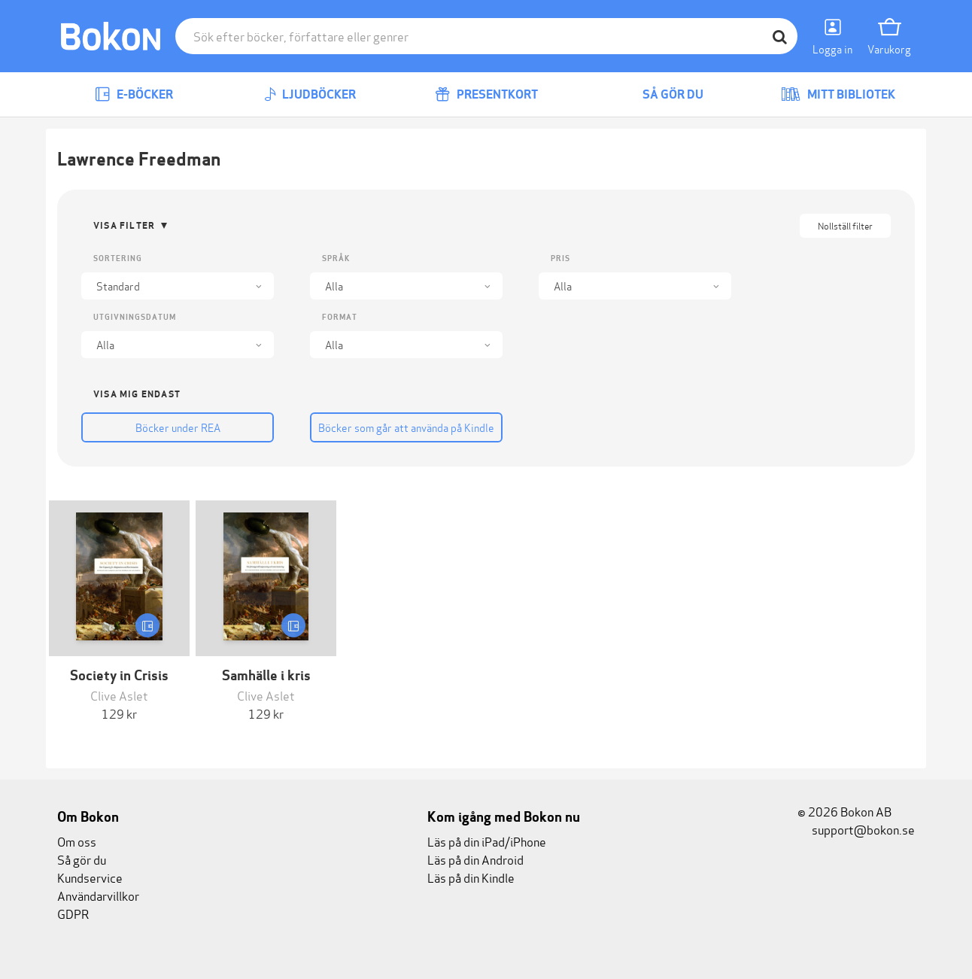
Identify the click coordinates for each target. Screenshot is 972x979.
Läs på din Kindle (471, 877)
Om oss (76, 841)
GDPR (73, 913)
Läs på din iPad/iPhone (486, 841)
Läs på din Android (475, 859)
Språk (336, 258)
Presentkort (486, 94)
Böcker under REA (177, 427)
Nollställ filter (845, 225)
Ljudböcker (310, 94)
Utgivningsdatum (134, 317)
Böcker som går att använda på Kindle (406, 427)
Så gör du (662, 94)
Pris (560, 258)
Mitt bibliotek (838, 94)
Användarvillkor (98, 895)
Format (339, 317)
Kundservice (90, 877)
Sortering (117, 258)
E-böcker (134, 94)
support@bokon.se (856, 829)
